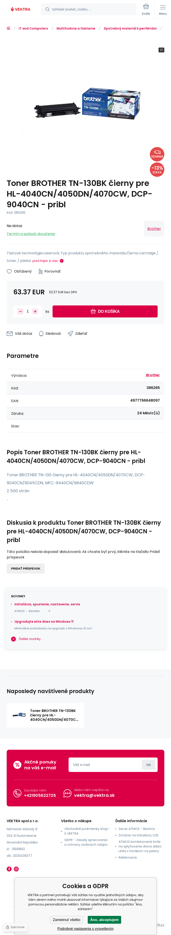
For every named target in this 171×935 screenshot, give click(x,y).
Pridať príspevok (25, 568)
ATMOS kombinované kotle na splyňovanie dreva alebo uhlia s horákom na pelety (140, 846)
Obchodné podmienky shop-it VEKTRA (87, 831)
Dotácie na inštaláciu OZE (139, 835)
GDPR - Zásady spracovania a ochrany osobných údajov (86, 842)
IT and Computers (33, 28)
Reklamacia (128, 857)
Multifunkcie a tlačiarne (76, 28)
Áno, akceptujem (104, 920)
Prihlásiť (148, 765)
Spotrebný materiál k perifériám (130, 28)
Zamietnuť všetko (66, 920)
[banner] (20, 9)
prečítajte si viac (45, 261)
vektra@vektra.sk (94, 795)
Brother (154, 228)
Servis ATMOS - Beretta (137, 829)
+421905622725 (40, 795)
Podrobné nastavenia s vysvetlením (85, 929)
